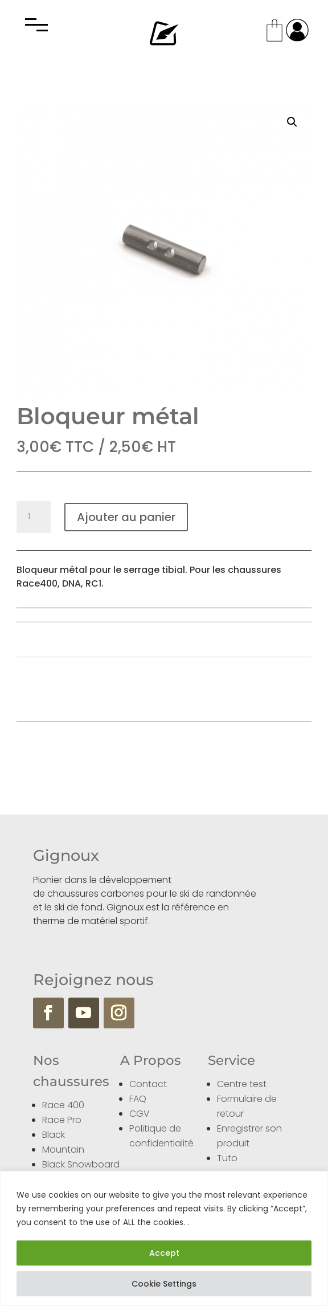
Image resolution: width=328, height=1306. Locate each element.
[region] (164, 1238)
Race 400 (63, 1105)
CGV (139, 1113)
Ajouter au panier (126, 517)
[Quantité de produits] (34, 517)
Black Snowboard (81, 1164)
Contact (148, 1084)
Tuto (227, 1158)
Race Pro (61, 1119)
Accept (164, 1253)
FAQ (137, 1098)
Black (53, 1134)
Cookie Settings (164, 1283)
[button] (292, 122)
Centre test (241, 1084)
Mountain (63, 1149)
